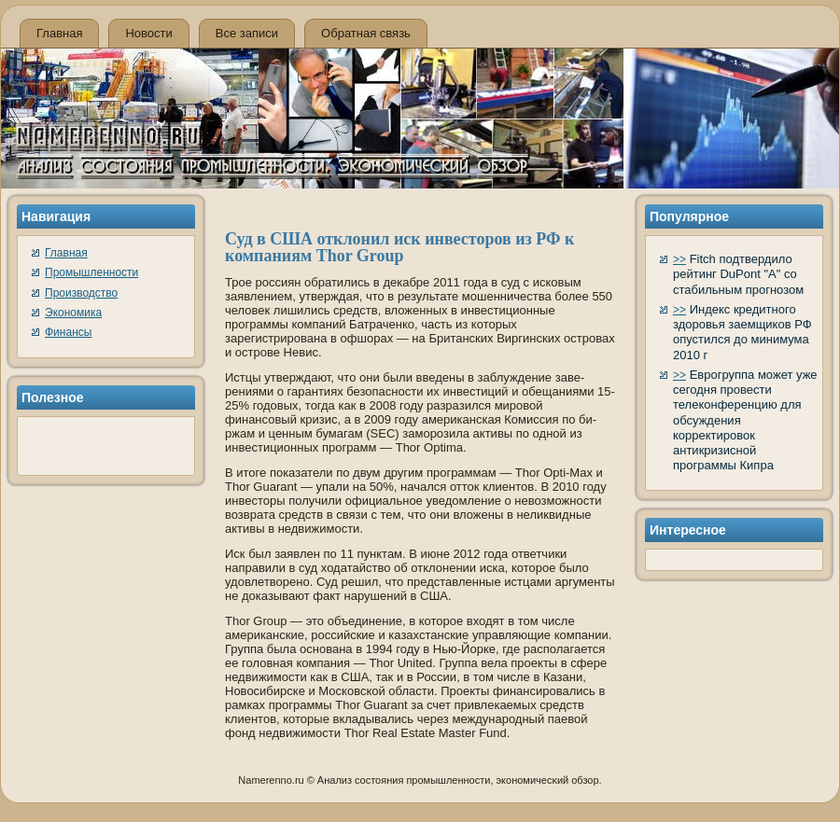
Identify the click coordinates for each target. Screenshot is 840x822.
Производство (81, 293)
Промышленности (91, 272)
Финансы (68, 332)
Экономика (73, 312)
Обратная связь (366, 33)
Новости (148, 33)
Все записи (247, 33)
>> (679, 259)
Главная (59, 33)
